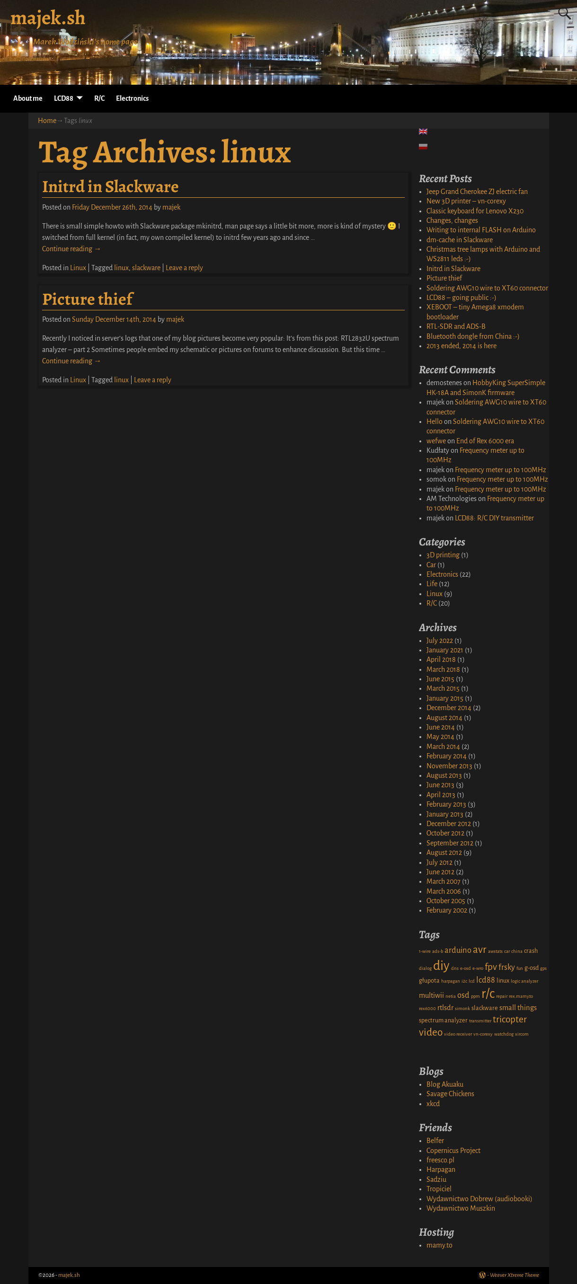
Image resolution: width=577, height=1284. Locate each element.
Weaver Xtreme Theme (514, 1275)
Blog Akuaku (444, 1084)
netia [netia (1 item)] (450, 996)
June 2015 (440, 679)
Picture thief (87, 298)
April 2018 (441, 659)
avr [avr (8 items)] (480, 949)
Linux (78, 268)
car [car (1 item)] (507, 951)
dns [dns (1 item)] (455, 968)
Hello (434, 421)
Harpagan (440, 1169)
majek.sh (48, 17)
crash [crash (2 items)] (531, 951)
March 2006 (443, 891)
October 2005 (445, 901)
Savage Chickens (450, 1094)
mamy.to (439, 1245)
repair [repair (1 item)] (501, 996)
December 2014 (448, 708)
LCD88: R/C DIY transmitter (494, 518)
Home (47, 120)
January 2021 (444, 650)
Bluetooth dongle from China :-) (473, 336)
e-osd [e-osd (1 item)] (465, 968)
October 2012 (445, 833)
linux (121, 268)
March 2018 (443, 669)
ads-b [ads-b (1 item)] (437, 951)
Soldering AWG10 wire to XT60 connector (487, 288)
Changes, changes (452, 220)
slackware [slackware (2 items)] (484, 1008)
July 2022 (439, 640)
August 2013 (444, 775)
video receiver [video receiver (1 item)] (458, 1034)
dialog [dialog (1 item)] (425, 968)
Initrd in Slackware (110, 186)
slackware (146, 268)
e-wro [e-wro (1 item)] (477, 968)
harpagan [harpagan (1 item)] (450, 981)
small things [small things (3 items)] (518, 1007)
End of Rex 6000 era (485, 441)
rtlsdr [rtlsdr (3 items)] (445, 1007)
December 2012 (448, 823)
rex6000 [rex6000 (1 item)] (427, 1008)
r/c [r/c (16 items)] (488, 994)
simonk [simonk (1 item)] (462, 1008)
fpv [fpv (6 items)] (491, 967)
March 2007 (443, 881)
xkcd (433, 1104)
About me (28, 98)
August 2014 (444, 717)
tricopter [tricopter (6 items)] (510, 1019)
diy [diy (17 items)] (441, 966)
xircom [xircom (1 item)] (522, 1034)
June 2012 (440, 872)
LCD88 (63, 98)
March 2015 (443, 688)
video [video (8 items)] (431, 1032)
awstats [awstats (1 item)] (495, 951)
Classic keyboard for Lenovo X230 (475, 211)
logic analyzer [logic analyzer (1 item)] (524, 981)
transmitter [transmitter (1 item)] (480, 1020)
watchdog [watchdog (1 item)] (504, 1034)
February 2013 (446, 804)
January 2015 (444, 698)
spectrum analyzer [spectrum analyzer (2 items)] (443, 1020)
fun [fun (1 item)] (519, 968)
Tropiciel (439, 1189)
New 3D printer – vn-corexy (466, 201)
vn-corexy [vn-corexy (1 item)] (483, 1034)
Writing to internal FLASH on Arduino (481, 230)
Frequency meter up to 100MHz (500, 470)
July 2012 (439, 862)
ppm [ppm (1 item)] (475, 996)
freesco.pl (440, 1160)
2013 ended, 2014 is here (461, 346)
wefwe (436, 441)
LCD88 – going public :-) (461, 297)
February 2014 (446, 756)
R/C (99, 98)
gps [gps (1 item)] (543, 968)
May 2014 (440, 736)
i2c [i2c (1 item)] (464, 981)
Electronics (132, 98)
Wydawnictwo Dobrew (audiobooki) (479, 1199)
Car (431, 565)
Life (431, 584)
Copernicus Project (453, 1150)
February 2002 (446, 910)
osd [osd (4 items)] (463, 995)
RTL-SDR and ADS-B (456, 326)
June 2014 (440, 727)
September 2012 (449, 843)
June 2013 (440, 785)
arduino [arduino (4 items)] (457, 950)
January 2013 (444, 814)
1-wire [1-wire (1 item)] (425, 951)
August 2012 (444, 852)
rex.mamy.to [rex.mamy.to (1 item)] (521, 996)
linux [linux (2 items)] (503, 980)
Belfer (435, 1140)
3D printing (443, 555)
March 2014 (443, 746)
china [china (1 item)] (517, 951)
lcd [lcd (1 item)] (472, 981)
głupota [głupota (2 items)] (429, 980)
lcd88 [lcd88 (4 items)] (485, 980)
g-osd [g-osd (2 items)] (531, 968)
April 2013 (440, 795)
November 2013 (449, 766)
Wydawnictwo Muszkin (460, 1208)
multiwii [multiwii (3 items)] (431, 995)
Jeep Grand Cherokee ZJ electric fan (477, 191)
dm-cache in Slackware (459, 240)
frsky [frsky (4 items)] (506, 967)
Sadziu (436, 1179)
